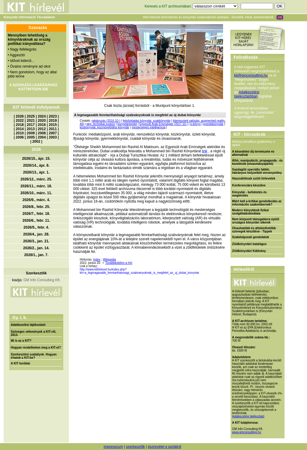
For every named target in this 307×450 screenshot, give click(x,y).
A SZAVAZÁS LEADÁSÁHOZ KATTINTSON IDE (33, 87)
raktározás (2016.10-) (105, 120)
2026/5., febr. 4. (36, 227)
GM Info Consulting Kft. (42, 280)
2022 (20, 120)
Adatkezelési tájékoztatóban (246, 94)
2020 (42, 120)
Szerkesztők (36, 273)
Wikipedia (109, 259)
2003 (53, 137)
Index (96, 259)
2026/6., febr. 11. (36, 220)
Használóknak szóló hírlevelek (253, 178)
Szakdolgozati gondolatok (250, 237)
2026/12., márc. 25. (36, 179)
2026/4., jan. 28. (36, 234)
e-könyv (195, 124)
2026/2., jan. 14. (36, 248)
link (204, 151)
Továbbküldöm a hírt (118, 262)
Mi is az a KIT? (21, 340)
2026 (20, 116)
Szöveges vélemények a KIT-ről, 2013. (33, 333)
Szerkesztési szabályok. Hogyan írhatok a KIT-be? (34, 356)
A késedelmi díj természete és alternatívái (253, 153)
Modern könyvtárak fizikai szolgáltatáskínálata (250, 212)
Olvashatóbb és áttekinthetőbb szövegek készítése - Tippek (254, 229)
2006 (20, 137)
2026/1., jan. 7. (36, 255)
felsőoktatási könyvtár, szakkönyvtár (147, 120)
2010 (20, 133)
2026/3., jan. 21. (36, 241)
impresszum (113, 447)
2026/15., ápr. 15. (36, 158)
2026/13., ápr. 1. (36, 172)
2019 (53, 120)
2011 (53, 129)
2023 (53, 116)
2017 (31, 125)
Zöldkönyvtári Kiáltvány (249, 251)
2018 (20, 125)
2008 (42, 133)
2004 (42, 137)
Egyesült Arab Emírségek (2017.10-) (163, 124)
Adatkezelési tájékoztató (28, 324)
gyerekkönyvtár (213, 124)
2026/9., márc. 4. (36, 200)
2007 (53, 133)
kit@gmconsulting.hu (251, 75)
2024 (42, 116)
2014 (20, 129)
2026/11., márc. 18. (36, 186)
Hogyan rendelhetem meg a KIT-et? (36, 347)
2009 (31, 133)
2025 (31, 116)
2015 (53, 125)
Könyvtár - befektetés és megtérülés (249, 194)
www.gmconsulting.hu (246, 432)
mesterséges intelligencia (148, 127)
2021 (31, 120)
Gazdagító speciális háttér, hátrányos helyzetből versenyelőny (257, 171)
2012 (42, 129)
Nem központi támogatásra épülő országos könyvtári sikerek (255, 221)
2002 (36, 141)
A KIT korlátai (20, 363)
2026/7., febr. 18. (36, 214)
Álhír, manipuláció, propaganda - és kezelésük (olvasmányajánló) (257, 162)
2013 (31, 129)
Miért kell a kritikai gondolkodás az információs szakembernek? (257, 203)
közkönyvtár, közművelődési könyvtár (104, 127)
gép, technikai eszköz (100, 124)
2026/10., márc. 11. (36, 193)
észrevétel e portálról (164, 447)
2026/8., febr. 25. (36, 207)
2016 (42, 125)
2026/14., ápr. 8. (36, 165)
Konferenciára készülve (249, 185)
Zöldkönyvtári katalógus (249, 244)
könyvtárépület (127, 124)
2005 (31, 137)
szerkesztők (135, 447)
